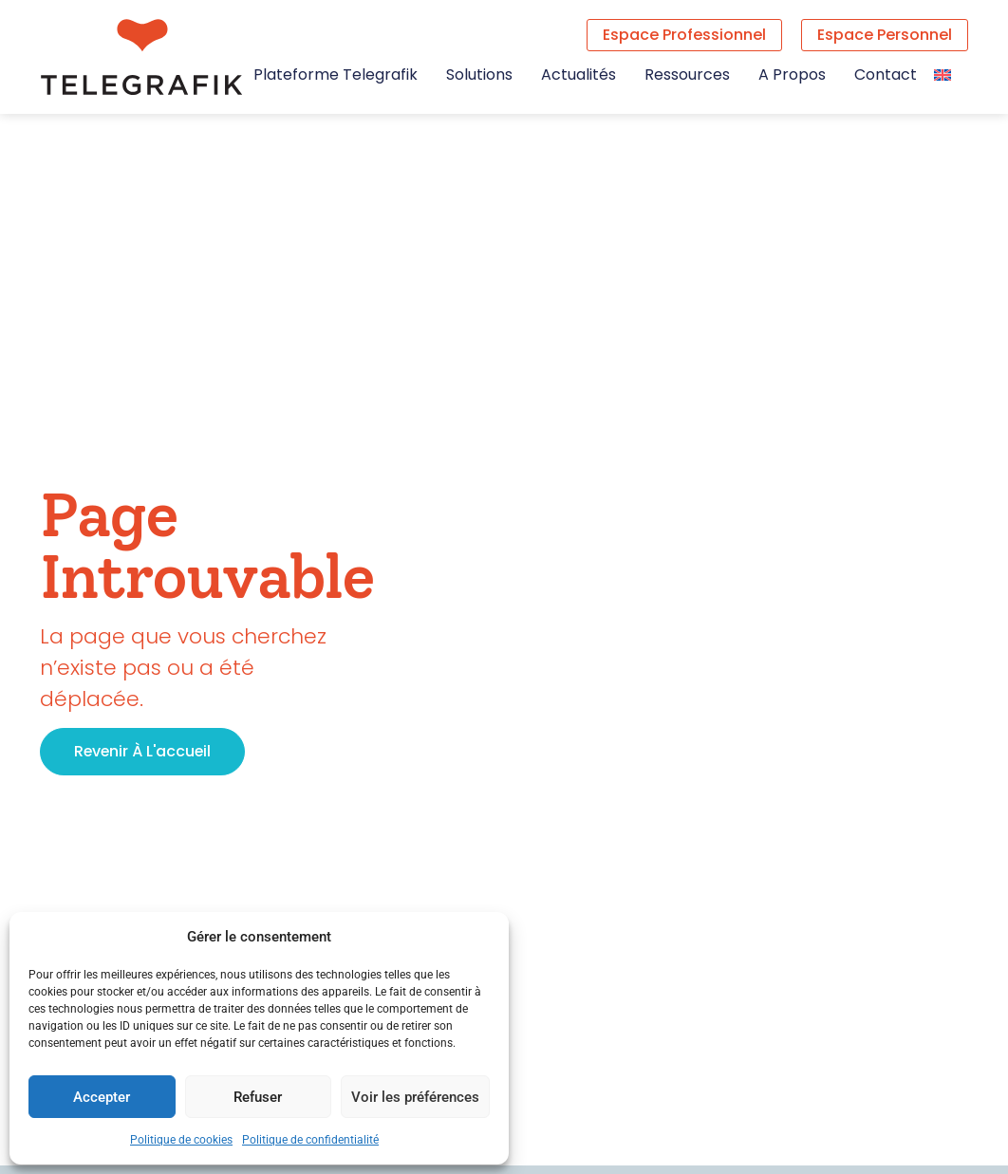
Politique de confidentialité (310, 1139)
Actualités (578, 75)
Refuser (257, 1097)
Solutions (479, 75)
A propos (792, 75)
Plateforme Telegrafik (335, 75)
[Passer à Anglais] (942, 74)
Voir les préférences (415, 1097)
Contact (885, 75)
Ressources (687, 75)
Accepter (101, 1097)
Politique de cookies (181, 1139)
